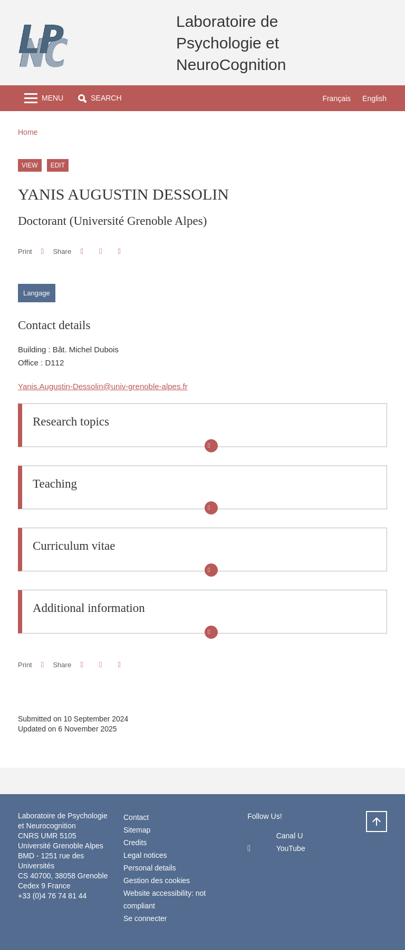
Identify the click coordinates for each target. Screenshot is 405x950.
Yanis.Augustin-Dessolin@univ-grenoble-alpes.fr (103, 386)
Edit (58, 165)
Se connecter (145, 918)
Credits (135, 842)
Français (336, 98)
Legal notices (145, 855)
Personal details (149, 868)
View (30, 165)
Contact (136, 817)
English (374, 98)
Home (27, 132)
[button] (100, 98)
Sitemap (136, 830)
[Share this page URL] (119, 251)
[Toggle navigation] (44, 98)
